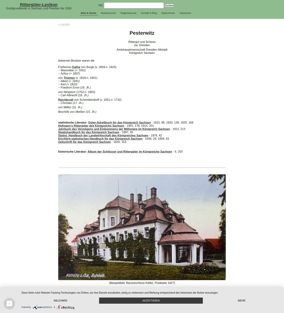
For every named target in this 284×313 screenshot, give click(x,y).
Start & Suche (88, 13)
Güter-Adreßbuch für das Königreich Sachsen (119, 122)
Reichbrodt (65, 99)
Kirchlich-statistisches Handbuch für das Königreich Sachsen (100, 138)
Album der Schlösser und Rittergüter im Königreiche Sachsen (130, 151)
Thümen (69, 77)
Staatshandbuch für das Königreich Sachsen (88, 132)
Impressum (185, 13)
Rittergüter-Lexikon (38, 4)
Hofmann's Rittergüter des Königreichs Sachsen (91, 125)
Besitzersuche (108, 13)
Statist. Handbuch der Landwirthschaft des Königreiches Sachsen (103, 135)
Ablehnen (60, 300)
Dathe (76, 67)
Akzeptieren (151, 300)
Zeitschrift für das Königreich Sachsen (84, 141)
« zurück (64, 24)
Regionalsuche (128, 13)
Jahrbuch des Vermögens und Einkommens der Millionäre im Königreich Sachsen (114, 129)
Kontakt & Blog (149, 13)
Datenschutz (168, 13)
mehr (241, 300)
